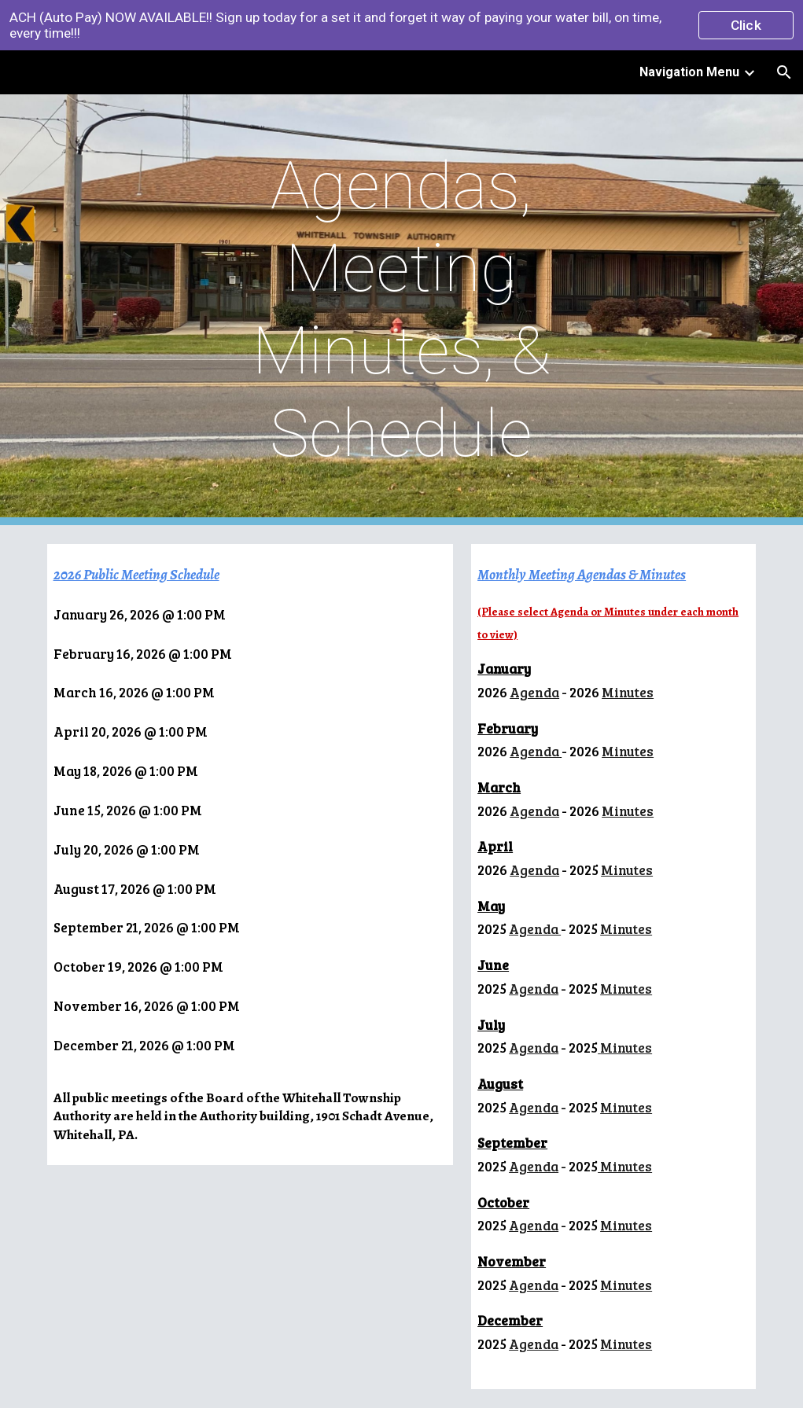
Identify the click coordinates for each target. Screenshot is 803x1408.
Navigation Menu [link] (689, 71)
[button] (784, 72)
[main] (401, 309)
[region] (401, 25)
